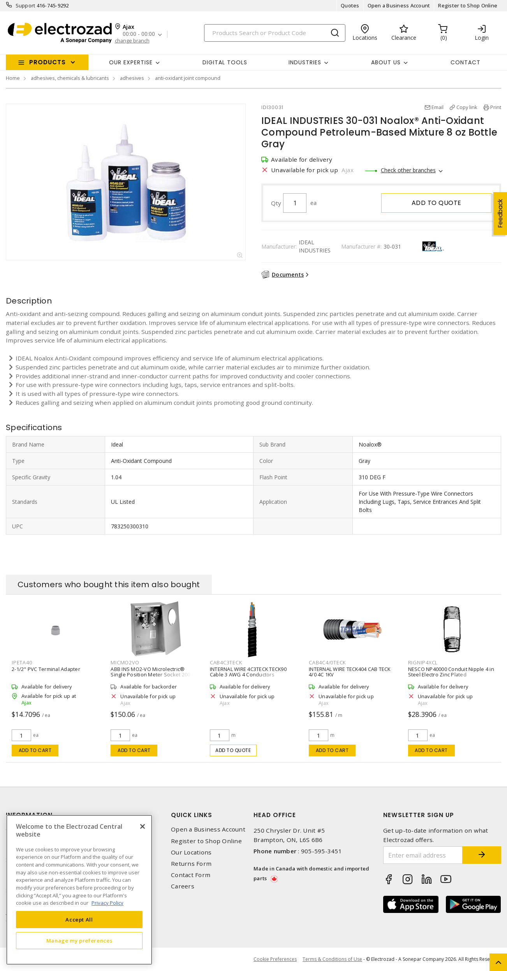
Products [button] (47, 62)
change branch (132, 41)
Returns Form (191, 863)
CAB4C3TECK (226, 662)
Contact (466, 62)
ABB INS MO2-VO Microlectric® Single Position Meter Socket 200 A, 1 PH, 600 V (153, 674)
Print (495, 107)
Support (25, 5)
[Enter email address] (423, 855)
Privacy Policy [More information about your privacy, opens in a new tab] (107, 902)
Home (13, 77)
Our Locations (191, 852)
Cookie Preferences (275, 959)
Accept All (79, 919)
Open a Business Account (399, 5)
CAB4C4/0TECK (327, 662)
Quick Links (191, 815)
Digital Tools (224, 62)
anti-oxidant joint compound (187, 77)
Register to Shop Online (467, 5)
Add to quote (436, 202)
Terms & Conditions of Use (332, 959)
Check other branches (408, 170)
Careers (182, 886)
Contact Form (190, 875)
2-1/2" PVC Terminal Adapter (46, 669)
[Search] (274, 33)
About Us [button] (386, 62)
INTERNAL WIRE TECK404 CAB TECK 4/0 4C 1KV (350, 672)
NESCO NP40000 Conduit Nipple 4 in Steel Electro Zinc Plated (451, 672)
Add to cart (35, 750)
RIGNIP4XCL (423, 662)
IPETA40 (22, 662)
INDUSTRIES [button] (305, 62)
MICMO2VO (125, 662)
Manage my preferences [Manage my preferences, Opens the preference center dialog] (79, 940)
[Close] (142, 826)
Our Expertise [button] (131, 62)
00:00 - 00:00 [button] (139, 34)
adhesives (132, 77)
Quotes (350, 5)
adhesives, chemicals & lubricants (70, 77)
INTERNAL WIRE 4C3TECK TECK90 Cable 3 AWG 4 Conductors (248, 672)
